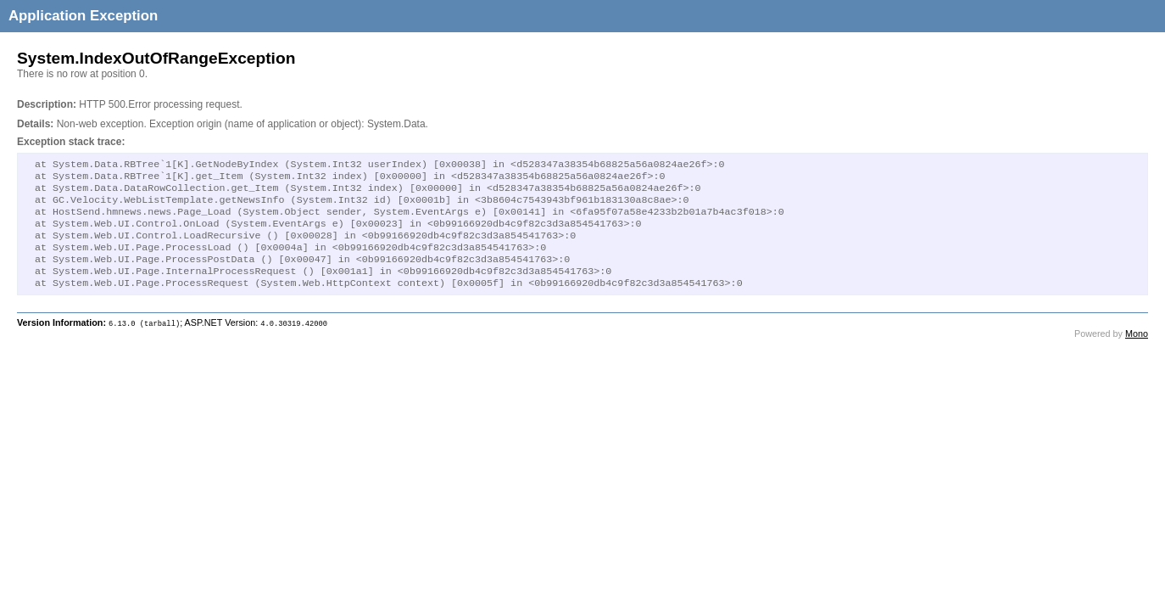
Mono (1136, 352)
